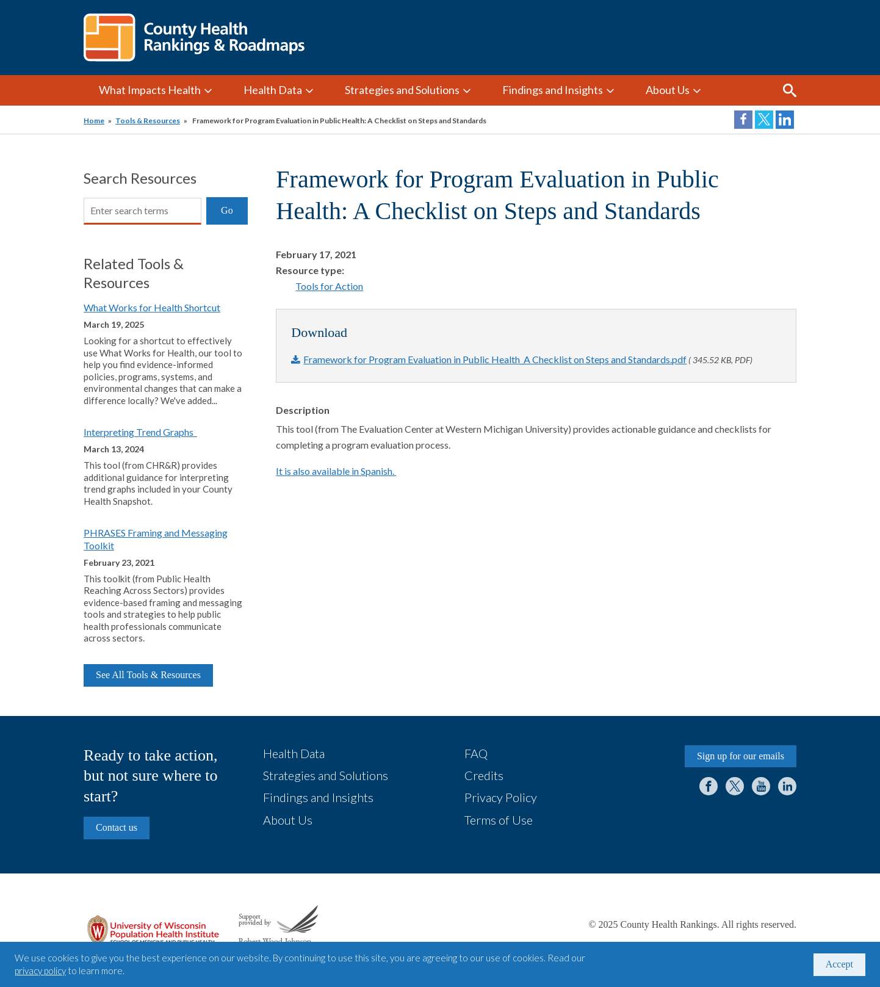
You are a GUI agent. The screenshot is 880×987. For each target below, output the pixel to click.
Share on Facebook (743, 119)
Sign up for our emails (740, 756)
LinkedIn (787, 786)
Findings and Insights (552, 89)
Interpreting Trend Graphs (140, 432)
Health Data (272, 89)
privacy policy (40, 970)
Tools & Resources (147, 120)
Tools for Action (329, 286)
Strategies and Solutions (402, 89)
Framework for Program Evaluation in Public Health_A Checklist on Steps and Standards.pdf (495, 359)
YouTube (761, 786)
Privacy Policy (500, 797)
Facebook (708, 786)
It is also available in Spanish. (336, 471)
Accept (839, 964)
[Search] (142, 211)
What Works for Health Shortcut (152, 307)
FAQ (476, 753)
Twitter (735, 786)
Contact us (116, 827)
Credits (483, 775)
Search (789, 90)
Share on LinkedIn (785, 119)
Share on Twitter (764, 119)
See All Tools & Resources (148, 675)
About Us (668, 89)
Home (94, 120)
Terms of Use (498, 819)
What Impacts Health (150, 89)
